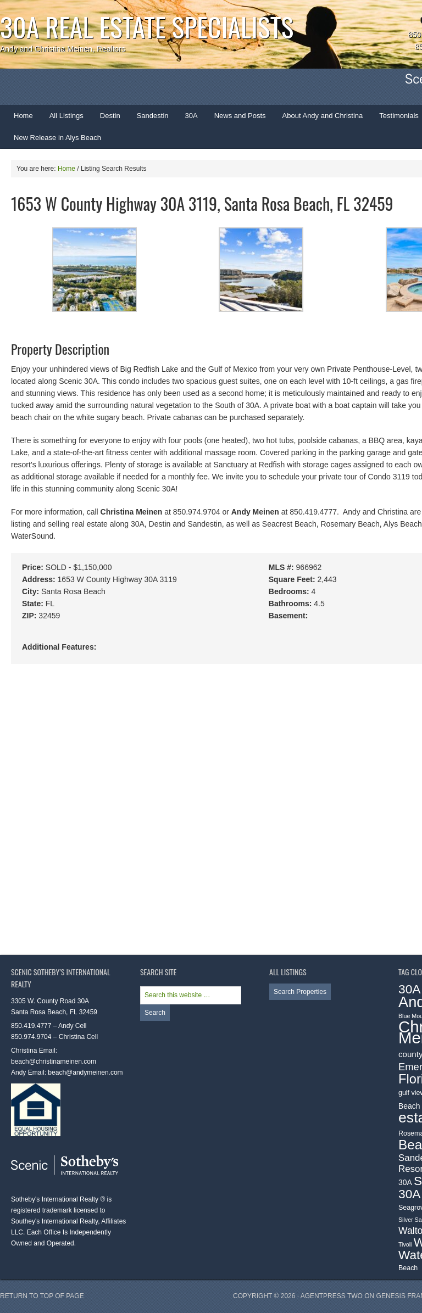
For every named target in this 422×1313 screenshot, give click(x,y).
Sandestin (153, 115)
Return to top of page (42, 1296)
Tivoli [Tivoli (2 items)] (405, 1244)
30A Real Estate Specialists (146, 26)
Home (23, 115)
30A (187, 119)
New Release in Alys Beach (57, 137)
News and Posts (240, 115)
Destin (106, 119)
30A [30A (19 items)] (409, 989)
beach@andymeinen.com (85, 1072)
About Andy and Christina (322, 115)
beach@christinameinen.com (53, 1061)
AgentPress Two (332, 1296)
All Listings (66, 115)
